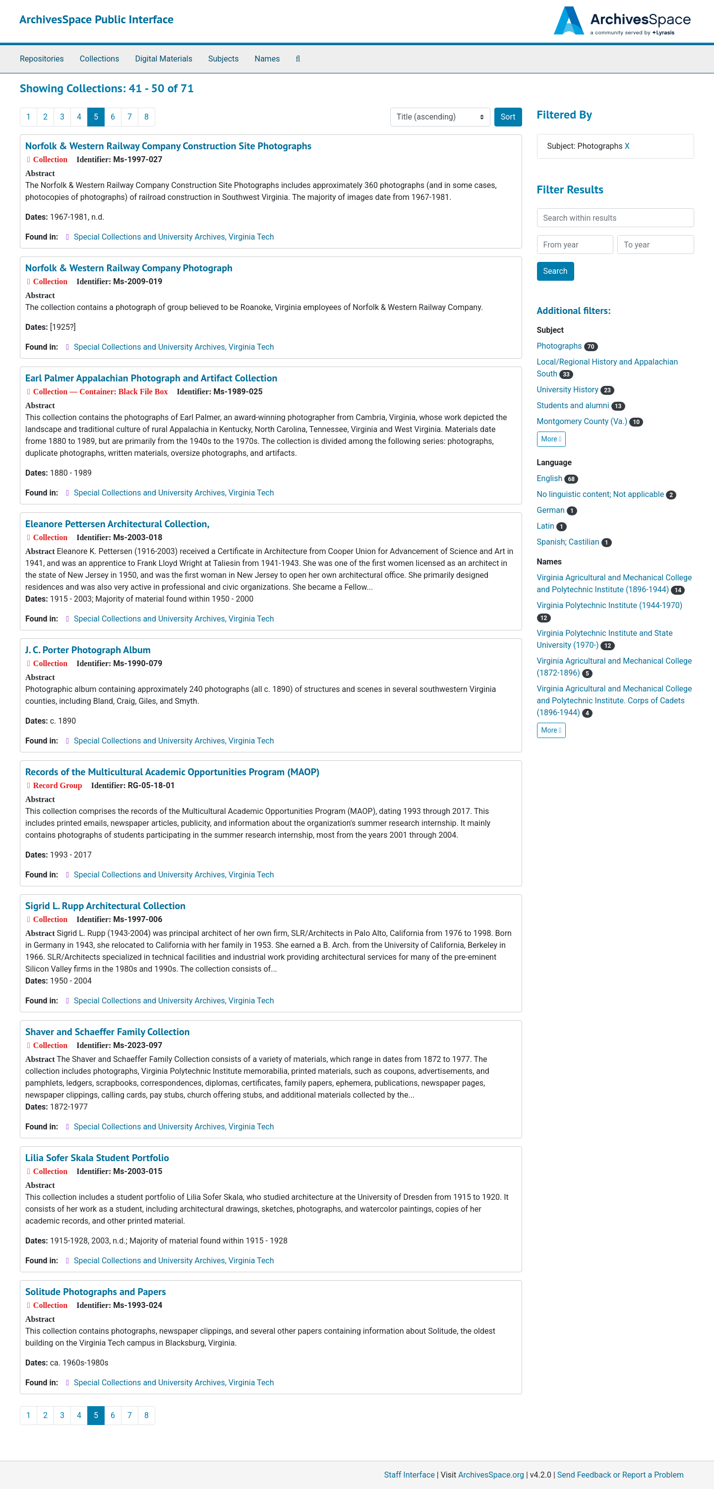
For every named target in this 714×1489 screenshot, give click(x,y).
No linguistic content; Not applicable (607, 494)
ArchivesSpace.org (491, 1475)
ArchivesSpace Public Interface (96, 19)
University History (576, 389)
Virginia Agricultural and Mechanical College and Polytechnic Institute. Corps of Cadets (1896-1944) (614, 700)
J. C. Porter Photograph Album (88, 649)
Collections (99, 58)
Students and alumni (581, 405)
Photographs (567, 346)
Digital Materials (163, 58)
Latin (552, 526)
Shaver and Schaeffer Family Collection (107, 1031)
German (557, 510)
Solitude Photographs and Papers (95, 1291)
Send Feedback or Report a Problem (620, 1475)
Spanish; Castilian (574, 542)
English (558, 478)
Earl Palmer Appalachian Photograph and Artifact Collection (151, 378)
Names (267, 58)
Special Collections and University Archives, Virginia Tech (174, 237)
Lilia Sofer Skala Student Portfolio (97, 1157)
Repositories (42, 58)
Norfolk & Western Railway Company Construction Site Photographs (168, 145)
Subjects (223, 58)
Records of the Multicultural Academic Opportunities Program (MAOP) (172, 771)
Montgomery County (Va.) (590, 421)
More (551, 439)
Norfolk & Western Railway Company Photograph (129, 267)
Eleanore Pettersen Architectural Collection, (117, 523)
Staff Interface (409, 1475)
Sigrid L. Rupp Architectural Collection (105, 905)
